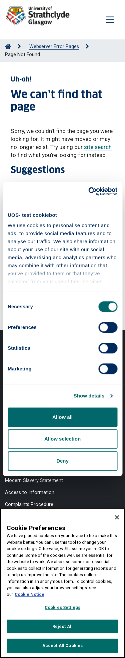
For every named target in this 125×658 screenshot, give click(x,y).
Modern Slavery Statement (34, 480)
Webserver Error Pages (54, 46)
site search (98, 147)
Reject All (62, 626)
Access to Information (29, 492)
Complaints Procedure (29, 504)
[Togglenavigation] (110, 19)
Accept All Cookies (62, 645)
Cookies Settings (62, 607)
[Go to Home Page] (8, 46)
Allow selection (62, 439)
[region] (62, 583)
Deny (62, 461)
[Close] (117, 517)
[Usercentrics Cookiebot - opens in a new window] (89, 191)
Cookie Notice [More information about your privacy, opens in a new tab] (29, 594)
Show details (89, 395)
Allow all (62, 417)
